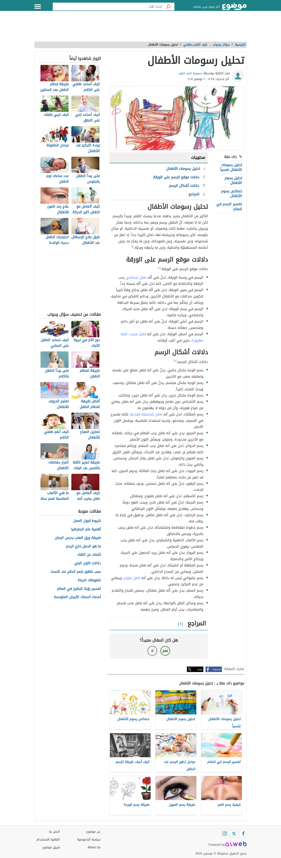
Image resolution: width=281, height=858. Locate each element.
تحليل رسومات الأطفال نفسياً (231, 167)
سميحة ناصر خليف (190, 73)
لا (152, 650)
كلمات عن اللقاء (89, 555)
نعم (165, 650)
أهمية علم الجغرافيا (86, 529)
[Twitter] (233, 833)
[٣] (175, 360)
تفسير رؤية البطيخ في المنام (79, 589)
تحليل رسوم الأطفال (233, 180)
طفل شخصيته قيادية (146, 414)
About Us (94, 847)
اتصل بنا (54, 832)
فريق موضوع (51, 847)
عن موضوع (93, 832)
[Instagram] (224, 833)
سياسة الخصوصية (88, 839)
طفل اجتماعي (136, 277)
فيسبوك (216, 669)
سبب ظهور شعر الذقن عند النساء (76, 572)
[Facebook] (243, 833)
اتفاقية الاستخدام (48, 839)
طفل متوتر (132, 578)
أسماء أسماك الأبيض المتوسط (77, 597)
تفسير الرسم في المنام (229, 206)
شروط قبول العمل (87, 521)
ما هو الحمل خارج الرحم (83, 546)
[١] (133, 246)
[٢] (159, 268)
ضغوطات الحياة (89, 580)
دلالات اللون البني (87, 563)
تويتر (199, 669)
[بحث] (168, 6)
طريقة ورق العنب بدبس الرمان (78, 538)
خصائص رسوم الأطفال (231, 193)
